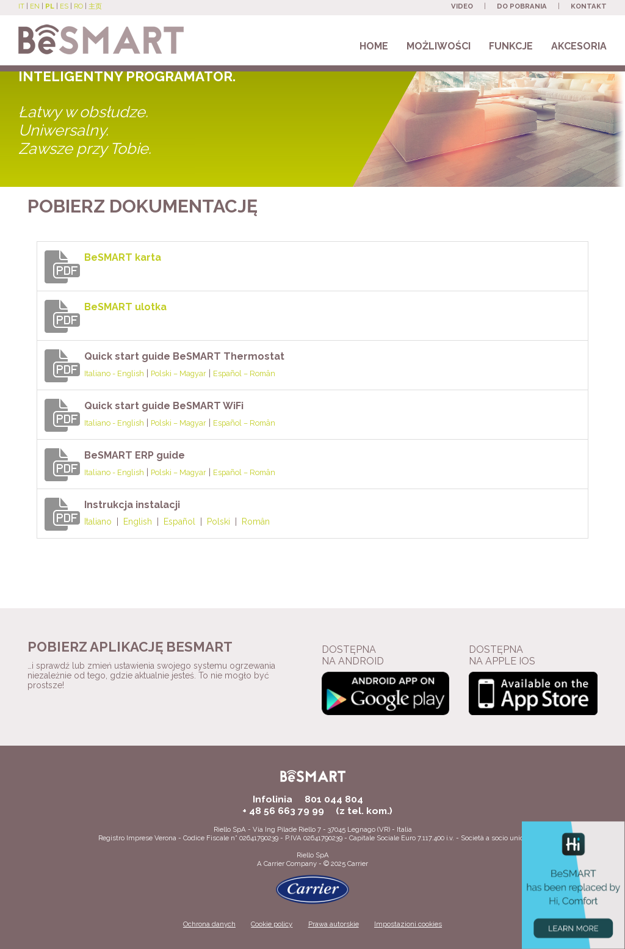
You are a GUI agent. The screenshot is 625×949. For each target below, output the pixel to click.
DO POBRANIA (522, 6)
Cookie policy (271, 924)
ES (64, 6)
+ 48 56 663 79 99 (283, 810)
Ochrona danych (209, 924)
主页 (95, 6)
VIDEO (462, 6)
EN (35, 6)
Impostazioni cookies (408, 924)
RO (78, 6)
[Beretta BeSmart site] (101, 33)
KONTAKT (589, 6)
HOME (373, 46)
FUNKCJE (511, 46)
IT (21, 6)
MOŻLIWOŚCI (438, 46)
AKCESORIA (579, 46)
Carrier (274, 863)
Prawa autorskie (333, 924)
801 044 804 (334, 799)
